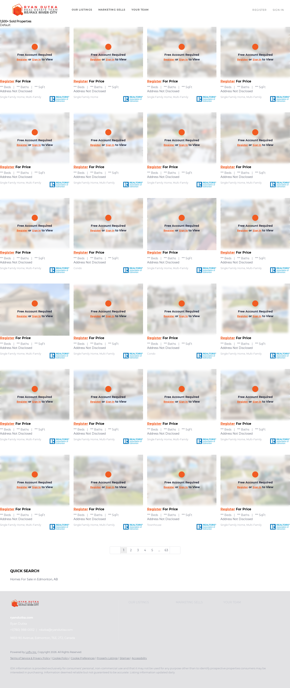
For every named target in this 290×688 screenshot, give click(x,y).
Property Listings (107, 658)
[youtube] (38, 679)
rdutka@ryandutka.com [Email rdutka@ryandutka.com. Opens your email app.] (56, 630)
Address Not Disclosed (16, 91)
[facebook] (15, 679)
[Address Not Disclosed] (35, 53)
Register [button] (259, 9)
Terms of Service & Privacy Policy (30, 658)
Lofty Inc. (31, 652)
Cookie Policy (60, 658)
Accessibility (139, 658)
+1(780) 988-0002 (22, 630)
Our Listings (82, 9)
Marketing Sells (112, 9)
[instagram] (27, 679)
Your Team (140, 9)
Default (5, 25)
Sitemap (125, 658)
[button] (35, 9)
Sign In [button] (278, 9)
